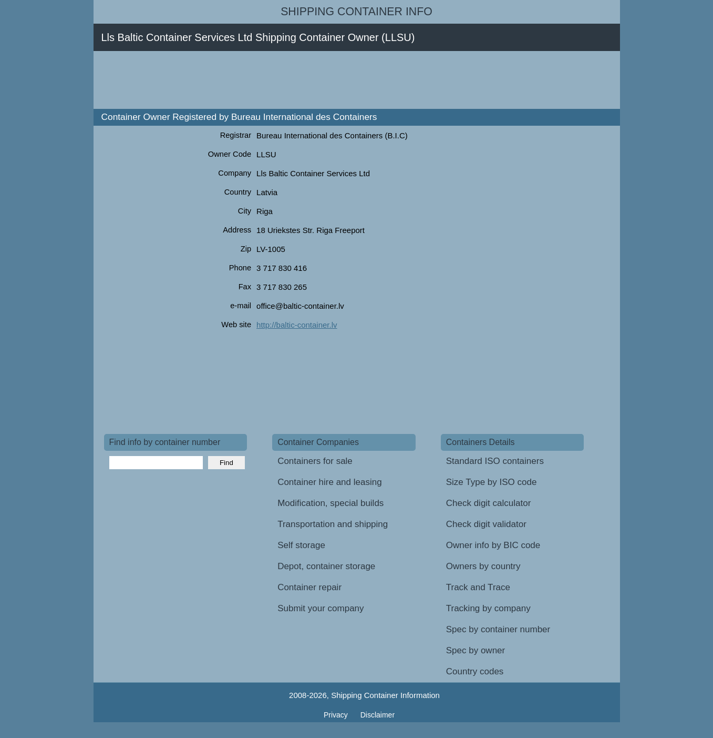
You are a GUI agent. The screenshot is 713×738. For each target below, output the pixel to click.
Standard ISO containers (495, 461)
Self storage (301, 545)
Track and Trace (478, 587)
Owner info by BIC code (493, 545)
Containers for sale (315, 461)
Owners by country (483, 566)
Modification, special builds (330, 503)
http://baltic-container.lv (296, 324)
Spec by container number (498, 629)
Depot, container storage (326, 566)
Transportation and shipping (332, 524)
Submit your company (320, 608)
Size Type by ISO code (491, 482)
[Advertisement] (295, 80)
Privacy (337, 715)
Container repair (309, 587)
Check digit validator (486, 524)
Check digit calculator (488, 503)
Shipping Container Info (356, 11)
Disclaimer (377, 715)
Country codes (475, 671)
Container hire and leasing (329, 482)
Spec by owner (475, 650)
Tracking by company (488, 608)
